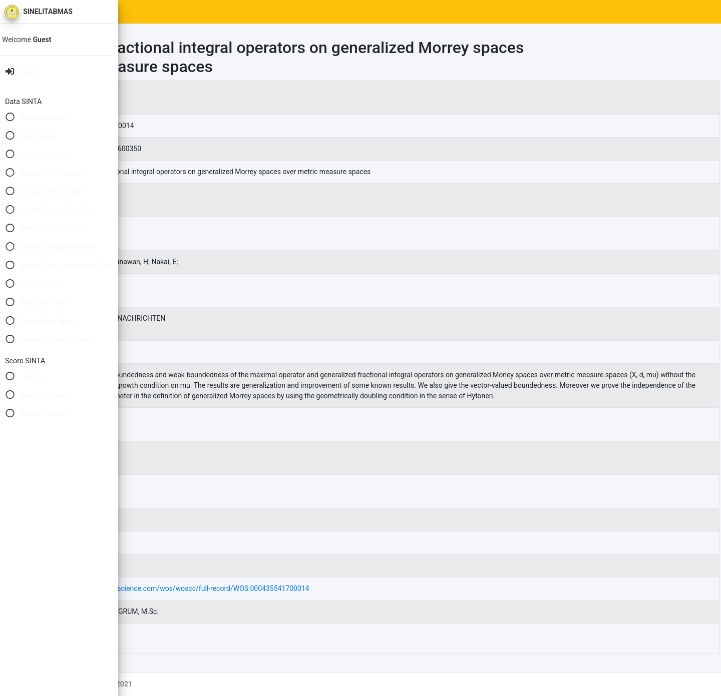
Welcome (33, 40)
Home (168, 12)
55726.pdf (204, 648)
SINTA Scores (215, 12)
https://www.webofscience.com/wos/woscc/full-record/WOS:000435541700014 (307, 599)
